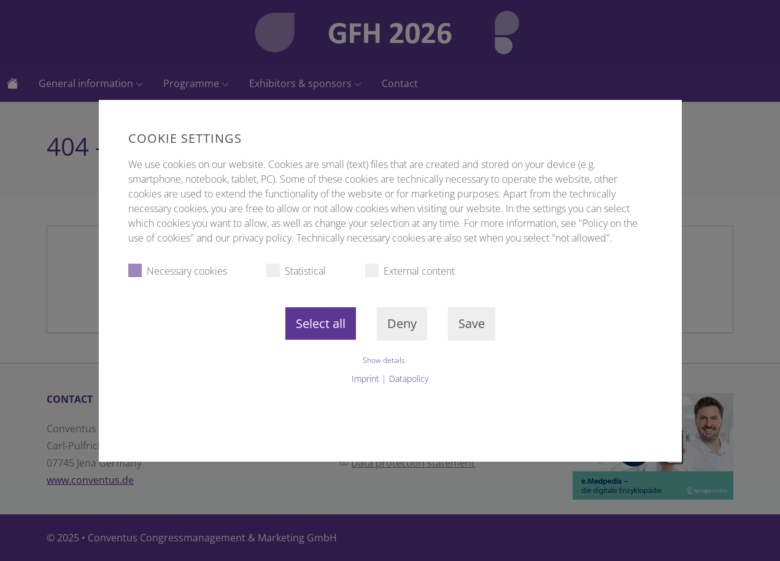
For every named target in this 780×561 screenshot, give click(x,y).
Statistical (296, 271)
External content (410, 271)
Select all (321, 323)
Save (471, 323)
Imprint (365, 378)
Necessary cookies (177, 271)
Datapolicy (408, 378)
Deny (402, 323)
